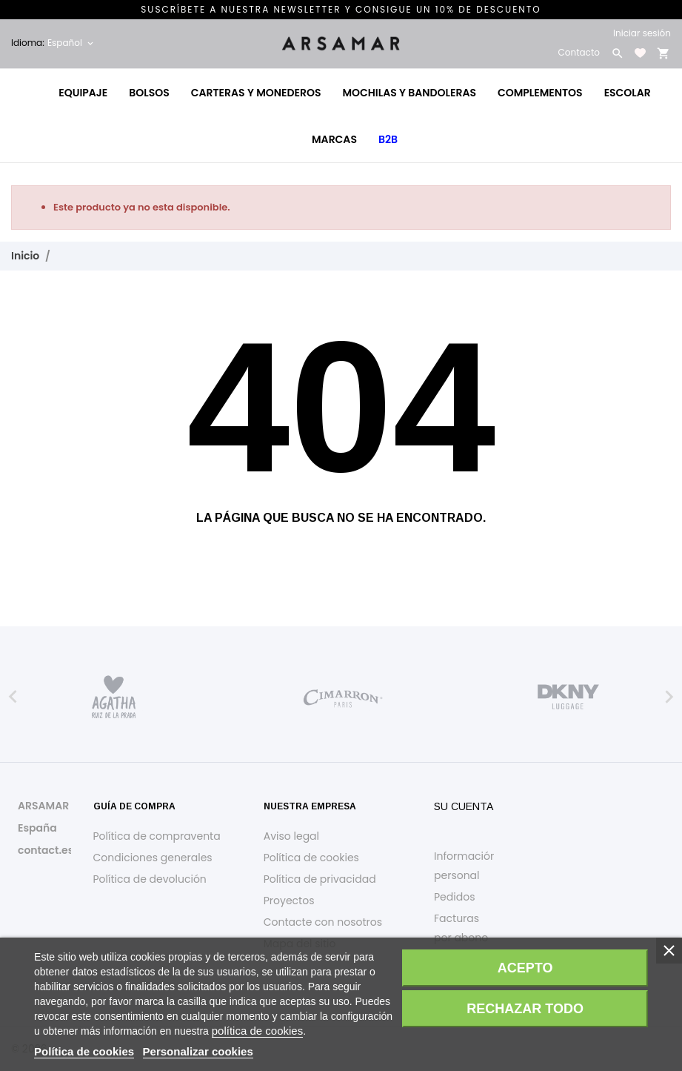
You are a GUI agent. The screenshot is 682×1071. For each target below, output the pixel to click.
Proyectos (289, 900)
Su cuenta (463, 806)
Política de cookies (311, 857)
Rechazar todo (525, 1008)
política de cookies (257, 1030)
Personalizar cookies (198, 1051)
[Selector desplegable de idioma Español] (71, 43)
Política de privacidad (320, 879)
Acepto (525, 968)
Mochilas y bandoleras (409, 92)
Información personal (465, 866)
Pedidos (454, 896)
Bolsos (149, 92)
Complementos (540, 92)
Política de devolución (150, 879)
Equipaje (82, 92)
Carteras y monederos (256, 92)
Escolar (627, 92)
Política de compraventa (157, 836)
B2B (388, 139)
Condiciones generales (153, 857)
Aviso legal (291, 836)
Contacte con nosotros (323, 922)
